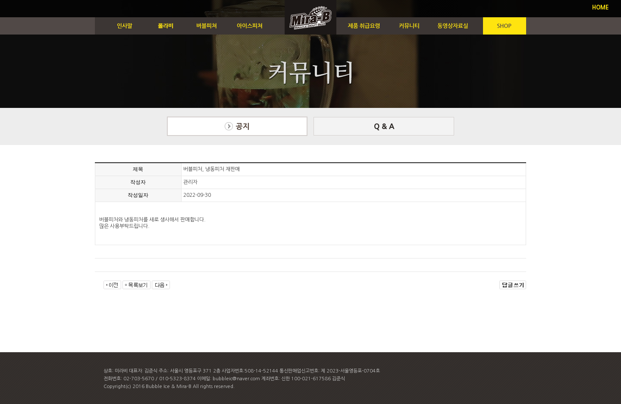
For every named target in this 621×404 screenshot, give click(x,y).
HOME (600, 7)
